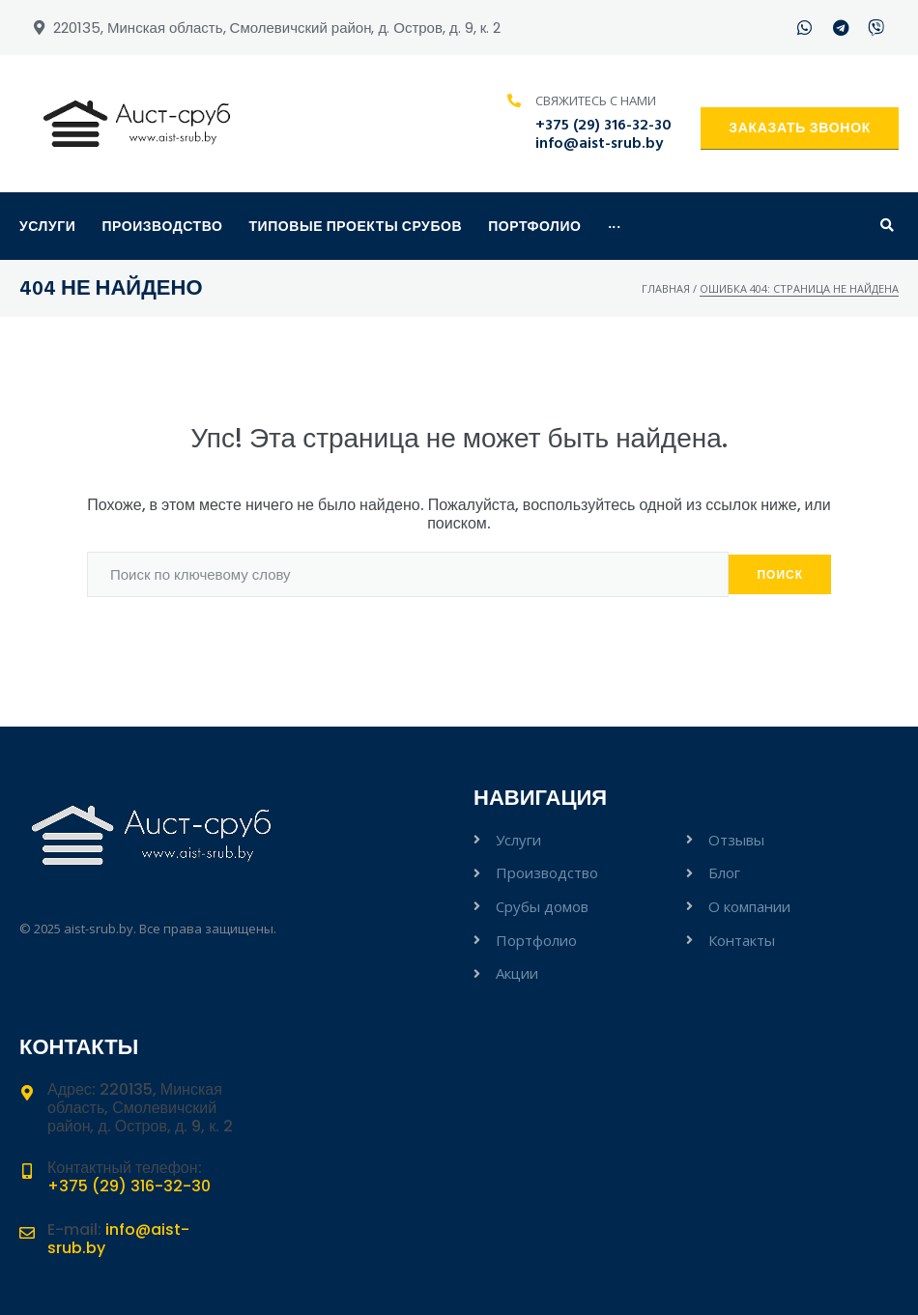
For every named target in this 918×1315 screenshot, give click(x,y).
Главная (666, 288)
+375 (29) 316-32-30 (603, 125)
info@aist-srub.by (599, 144)
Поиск (780, 574)
